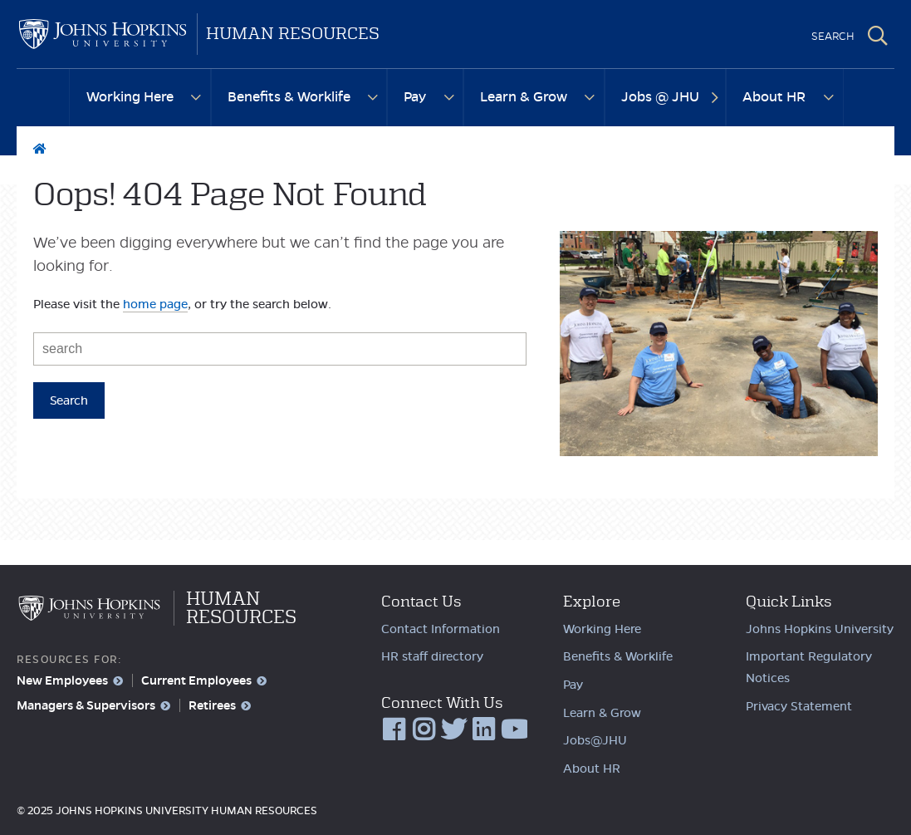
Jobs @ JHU (660, 97)
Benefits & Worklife (289, 97)
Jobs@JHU (595, 740)
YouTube (514, 730)
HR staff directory (432, 656)
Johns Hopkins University (820, 628)
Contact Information (440, 628)
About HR (774, 97)
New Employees (62, 680)
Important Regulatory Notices (809, 667)
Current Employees (196, 680)
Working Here (130, 97)
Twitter (454, 730)
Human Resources (293, 33)
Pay (415, 97)
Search (877, 35)
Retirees (212, 705)
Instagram (424, 730)
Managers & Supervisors (86, 705)
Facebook (394, 730)
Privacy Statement (799, 706)
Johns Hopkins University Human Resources (103, 34)
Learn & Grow (523, 97)
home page (155, 304)
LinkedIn (484, 730)
